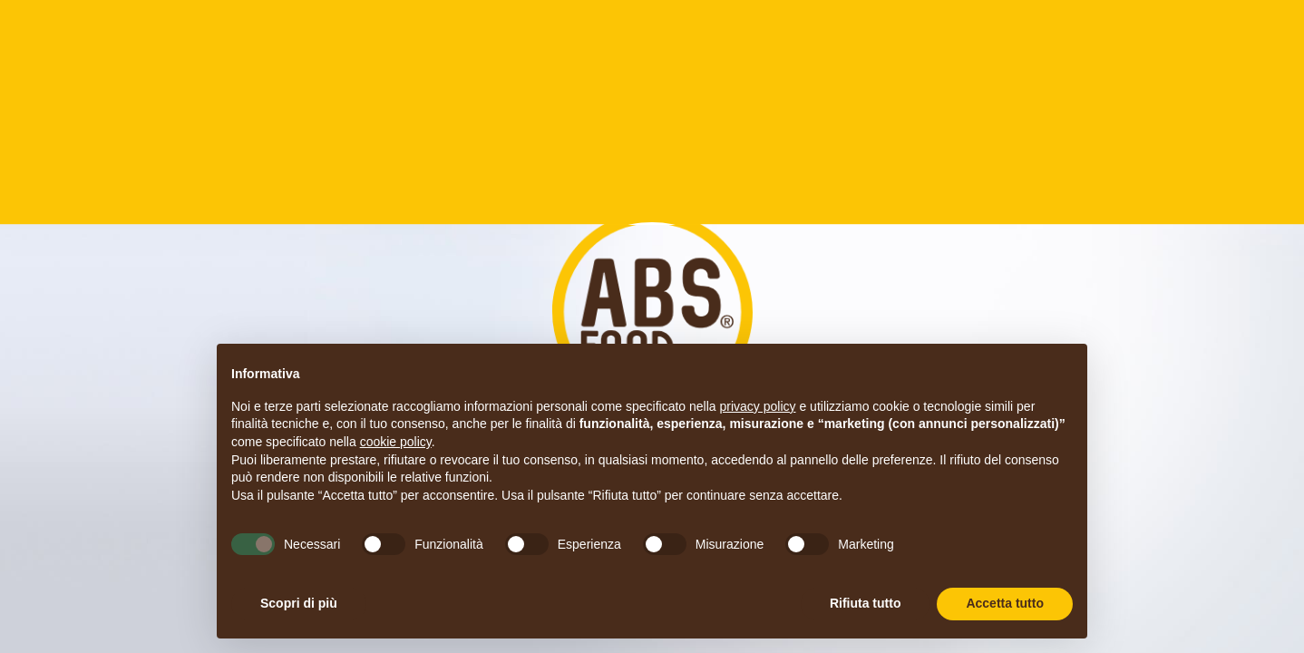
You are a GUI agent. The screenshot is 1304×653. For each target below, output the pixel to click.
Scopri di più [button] (298, 603)
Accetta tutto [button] (1005, 603)
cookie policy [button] (396, 441)
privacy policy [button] (758, 406)
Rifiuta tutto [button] (865, 603)
